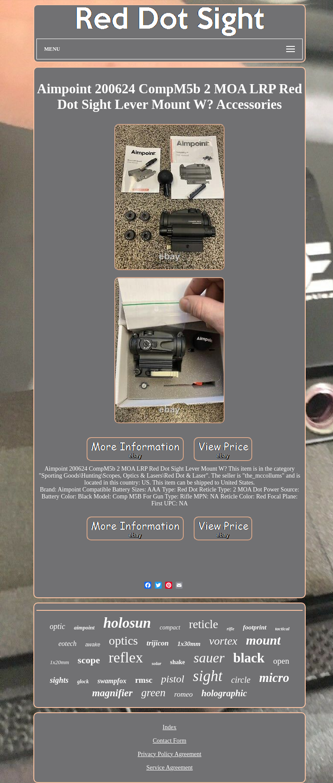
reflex (125, 657)
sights (59, 680)
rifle (230, 628)
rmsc (143, 680)
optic (57, 626)
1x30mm (188, 643)
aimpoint (84, 627)
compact (170, 627)
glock (83, 681)
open (281, 660)
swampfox (112, 681)
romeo (183, 694)
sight (207, 676)
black (248, 657)
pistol (172, 679)
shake (177, 662)
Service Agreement (170, 767)
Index (169, 727)
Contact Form (169, 740)
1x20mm (59, 662)
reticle (203, 624)
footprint (254, 627)
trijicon (158, 643)
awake (92, 645)
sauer (209, 657)
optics (123, 640)
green (153, 692)
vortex (223, 641)
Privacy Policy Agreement (170, 754)
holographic (224, 693)
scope (89, 660)
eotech (68, 643)
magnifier (112, 693)
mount (263, 640)
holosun (127, 623)
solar (157, 663)
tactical (282, 628)
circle (241, 680)
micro (274, 678)
